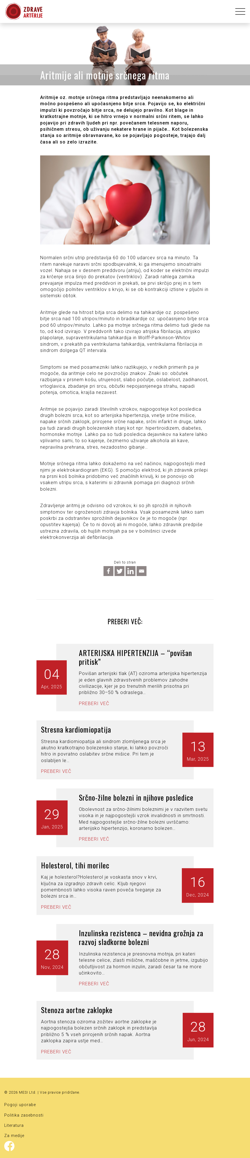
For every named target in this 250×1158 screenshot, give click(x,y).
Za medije (14, 1135)
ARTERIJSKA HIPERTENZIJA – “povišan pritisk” (135, 657)
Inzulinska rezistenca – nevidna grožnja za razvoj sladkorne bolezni (141, 937)
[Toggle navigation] (238, 11)
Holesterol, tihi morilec (75, 865)
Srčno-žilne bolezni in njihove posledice (136, 797)
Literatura (14, 1125)
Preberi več (94, 703)
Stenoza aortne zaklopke (77, 1009)
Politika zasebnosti (24, 1115)
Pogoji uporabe (20, 1104)
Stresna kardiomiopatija (76, 729)
